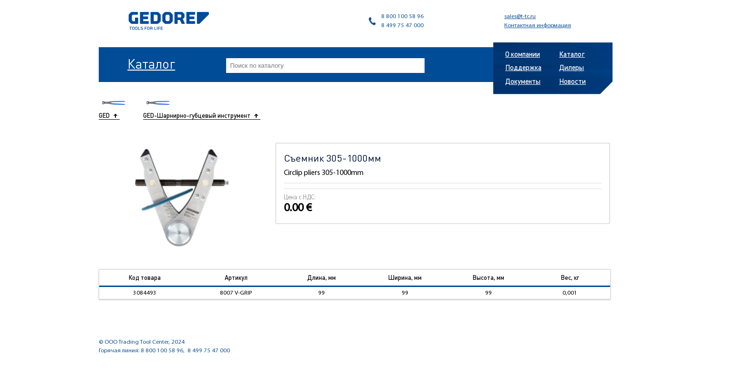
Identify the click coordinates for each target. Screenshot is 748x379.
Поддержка (523, 67)
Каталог (151, 63)
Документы (522, 81)
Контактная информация (537, 25)
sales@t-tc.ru (520, 16)
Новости (572, 81)
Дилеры (571, 67)
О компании (522, 54)
